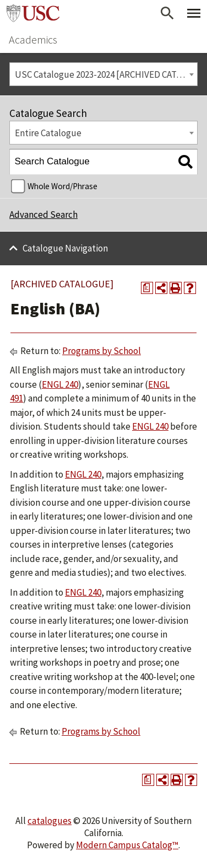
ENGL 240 (60, 384)
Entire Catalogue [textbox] (48, 133)
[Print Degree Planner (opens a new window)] (147, 288)
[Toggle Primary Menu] (194, 13)
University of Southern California (33, 13)
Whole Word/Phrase (62, 186)
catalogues (50, 821)
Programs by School (101, 351)
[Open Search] (167, 13)
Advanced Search (43, 214)
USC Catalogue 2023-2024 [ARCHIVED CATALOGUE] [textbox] (106, 74)
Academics (33, 39)
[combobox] (103, 74)
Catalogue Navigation (65, 248)
